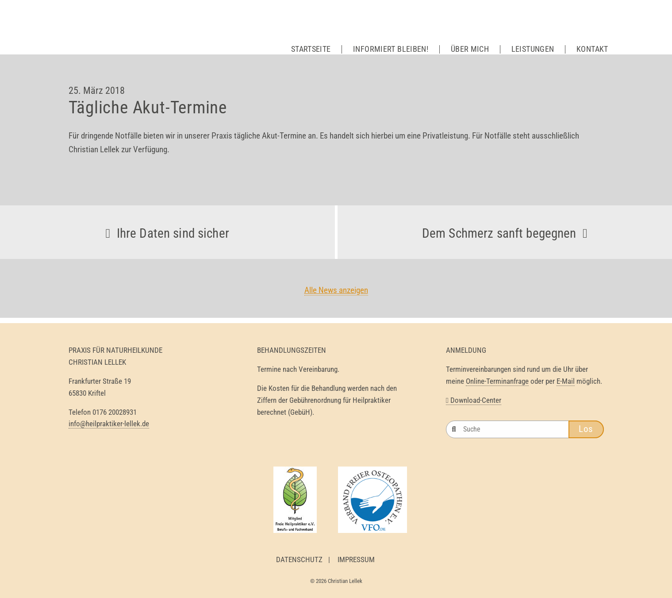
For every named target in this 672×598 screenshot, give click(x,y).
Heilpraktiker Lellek (139, 35)
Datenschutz (299, 559)
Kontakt (592, 49)
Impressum (356, 559)
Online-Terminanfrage (497, 381)
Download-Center (473, 400)
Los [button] (586, 429)
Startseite (311, 49)
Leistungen (532, 49)
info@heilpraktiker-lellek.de (109, 423)
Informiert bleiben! (390, 49)
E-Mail (566, 381)
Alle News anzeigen (336, 290)
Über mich (470, 49)
